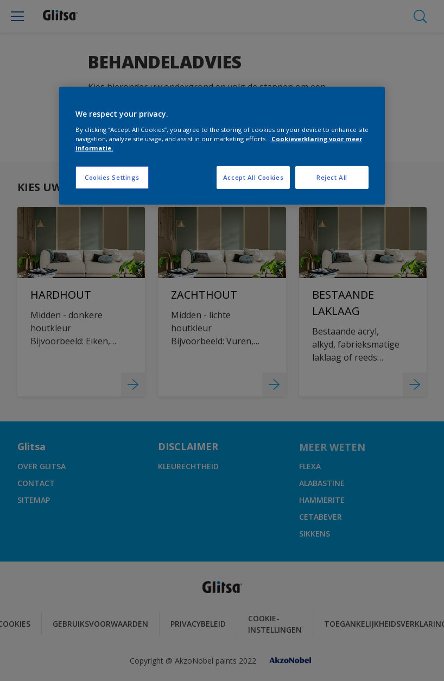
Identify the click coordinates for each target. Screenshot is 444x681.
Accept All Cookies (253, 177)
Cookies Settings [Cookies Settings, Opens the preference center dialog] (112, 177)
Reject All (331, 177)
